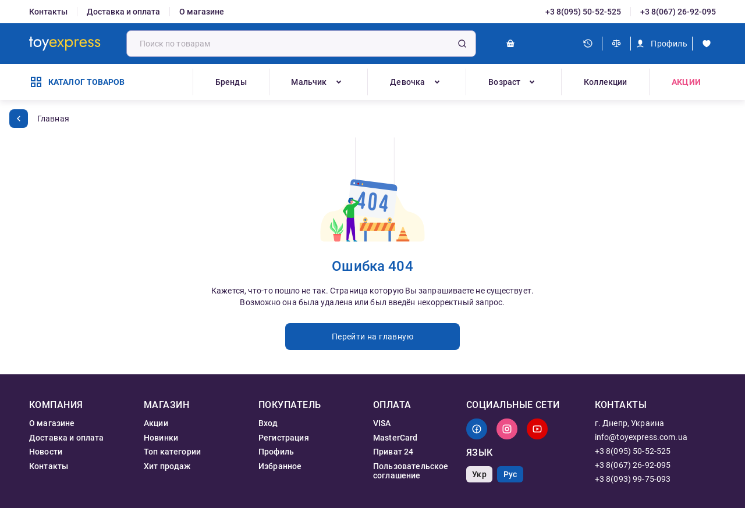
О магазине (201, 11)
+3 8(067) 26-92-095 (678, 11)
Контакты (48, 11)
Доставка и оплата (123, 11)
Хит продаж (167, 466)
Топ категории (172, 451)
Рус (510, 474)
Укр (479, 474)
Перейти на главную (372, 336)
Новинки (161, 437)
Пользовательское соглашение (410, 471)
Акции (686, 82)
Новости (45, 451)
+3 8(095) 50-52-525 (583, 11)
